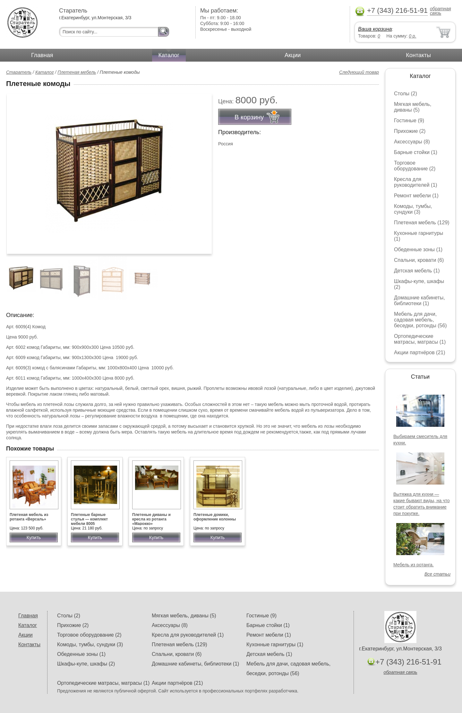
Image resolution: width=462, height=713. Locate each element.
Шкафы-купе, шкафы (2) (86, 663)
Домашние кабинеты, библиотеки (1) (419, 300)
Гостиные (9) (409, 120)
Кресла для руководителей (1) (415, 182)
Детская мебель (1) (417, 270)
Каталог (168, 55)
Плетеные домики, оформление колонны (214, 516)
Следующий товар (359, 72)
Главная (42, 55)
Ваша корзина (375, 29)
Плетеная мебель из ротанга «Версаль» (29, 516)
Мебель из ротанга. (413, 564)
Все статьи (437, 574)
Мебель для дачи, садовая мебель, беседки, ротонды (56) (420, 319)
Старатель (18, 72)
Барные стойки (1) (415, 152)
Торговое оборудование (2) (414, 165)
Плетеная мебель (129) (421, 222)
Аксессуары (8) (412, 141)
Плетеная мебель (76, 72)
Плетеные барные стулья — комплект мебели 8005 (89, 519)
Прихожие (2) (409, 131)
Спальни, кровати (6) (419, 260)
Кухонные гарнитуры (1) (274, 644)
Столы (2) (405, 93)
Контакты (418, 55)
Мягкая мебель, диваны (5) (412, 107)
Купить (34, 537)
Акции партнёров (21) (419, 352)
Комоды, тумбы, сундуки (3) (413, 209)
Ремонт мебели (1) (416, 195)
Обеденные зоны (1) (418, 249)
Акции (293, 55)
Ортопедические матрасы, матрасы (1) (420, 339)
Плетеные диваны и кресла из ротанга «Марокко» (151, 519)
